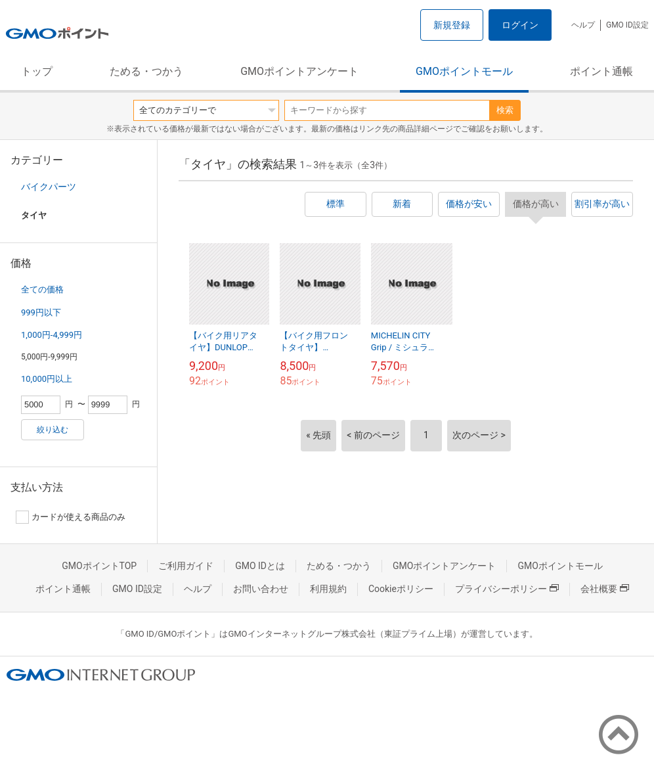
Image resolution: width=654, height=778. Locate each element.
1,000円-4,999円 (51, 335)
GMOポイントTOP (99, 566)
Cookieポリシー (400, 589)
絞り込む (52, 429)
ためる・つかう (146, 71)
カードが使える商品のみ (70, 517)
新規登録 (451, 25)
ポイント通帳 (601, 71)
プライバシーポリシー (507, 589)
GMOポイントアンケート (299, 71)
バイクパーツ (48, 186)
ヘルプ (583, 25)
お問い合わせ (260, 589)
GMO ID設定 (627, 25)
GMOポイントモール (464, 71)
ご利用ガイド (185, 566)
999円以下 (41, 312)
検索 (504, 110)
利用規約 (328, 589)
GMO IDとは (260, 566)
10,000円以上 (46, 379)
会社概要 (604, 589)
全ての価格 (42, 289)
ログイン (520, 25)
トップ (37, 71)
